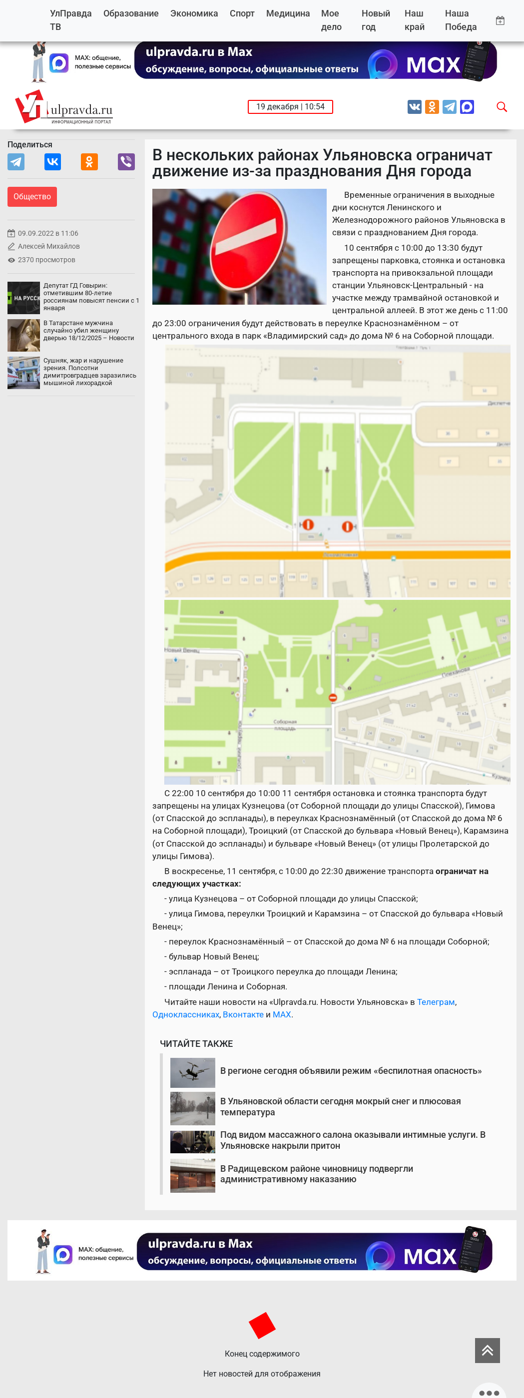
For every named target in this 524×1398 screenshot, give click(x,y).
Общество (32, 196)
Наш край (415, 20)
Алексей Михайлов (49, 246)
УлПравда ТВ (71, 20)
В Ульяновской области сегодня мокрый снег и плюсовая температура (340, 1106)
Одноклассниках (185, 1014)
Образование (131, 13)
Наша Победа (461, 20)
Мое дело (331, 20)
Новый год (376, 20)
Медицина (288, 13)
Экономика (194, 13)
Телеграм (436, 1002)
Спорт (242, 13)
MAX (282, 1014)
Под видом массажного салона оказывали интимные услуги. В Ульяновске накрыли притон (353, 1140)
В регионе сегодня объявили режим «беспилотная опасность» (351, 1070)
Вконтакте (243, 1014)
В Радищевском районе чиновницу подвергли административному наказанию (316, 1174)
